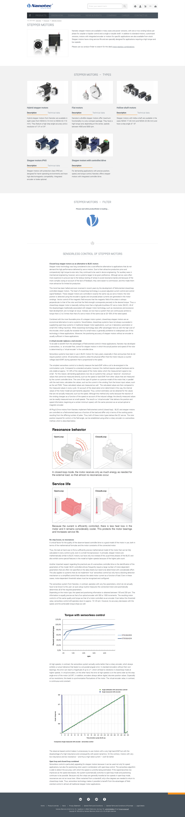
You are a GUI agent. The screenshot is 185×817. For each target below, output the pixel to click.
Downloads (74, 15)
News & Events (94, 15)
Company (112, 15)
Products (41, 15)
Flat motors (77, 107)
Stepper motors (56, 20)
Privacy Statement (74, 806)
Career (125, 15)
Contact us (141, 15)
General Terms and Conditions (93, 806)
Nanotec (38, 20)
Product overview (53, 806)
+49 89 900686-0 (109, 809)
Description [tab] (32, 113)
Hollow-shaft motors (126, 107)
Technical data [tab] (54, 113)
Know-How (57, 15)
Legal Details (140, 806)
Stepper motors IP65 (36, 160)
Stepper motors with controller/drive (89, 160)
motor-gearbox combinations (123, 47)
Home (42, 806)
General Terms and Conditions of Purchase (119, 806)
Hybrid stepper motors (37, 107)
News (64, 806)
